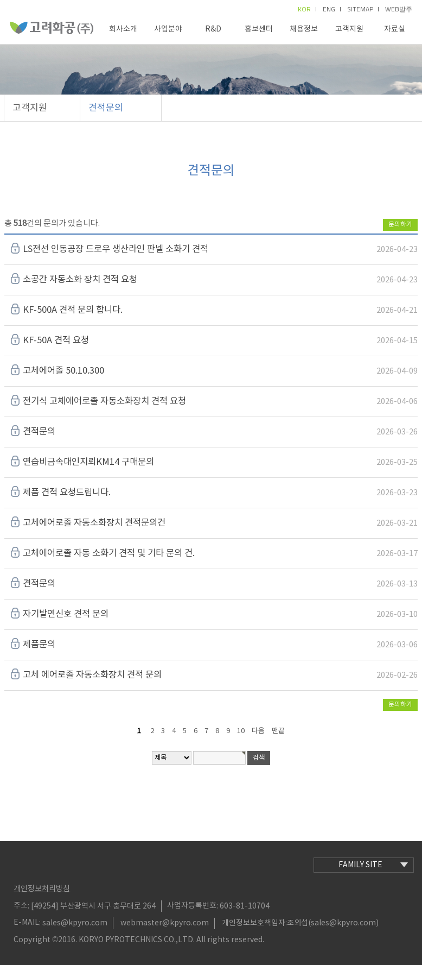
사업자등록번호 (191, 905)
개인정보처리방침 (42, 889)
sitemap (363, 9)
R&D (213, 29)
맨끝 (278, 731)
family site (373, 865)
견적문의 (105, 108)
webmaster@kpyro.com (164, 923)
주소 (21, 905)
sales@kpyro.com (74, 923)
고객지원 (349, 29)
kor (307, 9)
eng (332, 9)
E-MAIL (26, 922)
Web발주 (398, 9)
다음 (258, 731)
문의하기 (400, 224)
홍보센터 (259, 29)
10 (241, 731)
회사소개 (123, 29)
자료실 (394, 29)
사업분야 (168, 29)
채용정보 (304, 29)
